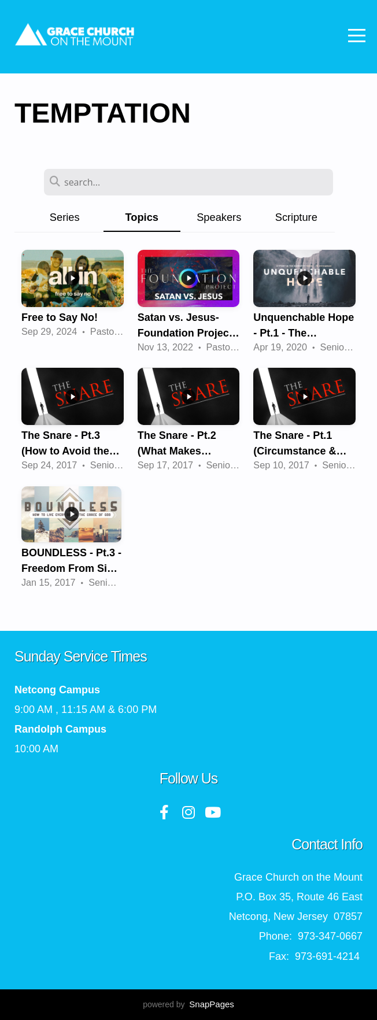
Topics (141, 217)
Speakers (219, 217)
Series (65, 217)
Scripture (296, 217)
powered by (188, 1004)
